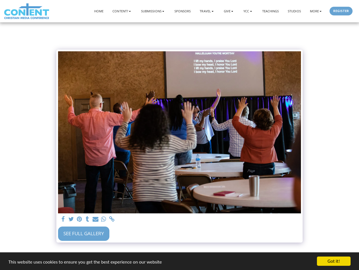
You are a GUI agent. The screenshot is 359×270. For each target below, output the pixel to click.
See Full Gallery (83, 233)
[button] (122, 11)
